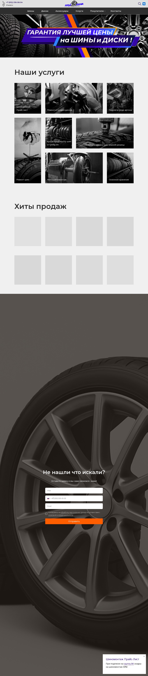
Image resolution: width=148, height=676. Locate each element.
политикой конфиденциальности (60, 515)
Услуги (79, 11)
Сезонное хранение (119, 179)
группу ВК (129, 663)
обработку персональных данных (73, 512)
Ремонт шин (22, 179)
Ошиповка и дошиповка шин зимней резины (101, 144)
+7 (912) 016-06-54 (14, 2)
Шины (30, 11)
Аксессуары (62, 11)
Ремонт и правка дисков (59, 110)
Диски (44, 11)
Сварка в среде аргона (120, 110)
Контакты (116, 11)
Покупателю (97, 11)
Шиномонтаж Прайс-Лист (122, 659)
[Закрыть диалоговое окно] (144, 656)
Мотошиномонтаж (56, 179)
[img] (27, 150)
